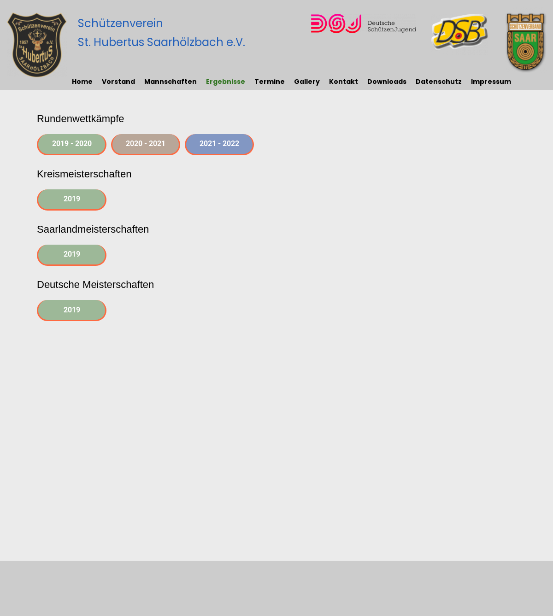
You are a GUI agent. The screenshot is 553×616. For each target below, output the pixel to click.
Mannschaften (170, 81)
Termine (269, 81)
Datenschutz (439, 81)
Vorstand (118, 81)
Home (82, 81)
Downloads (386, 81)
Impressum (491, 81)
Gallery (307, 81)
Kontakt (343, 81)
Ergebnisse (225, 81)
